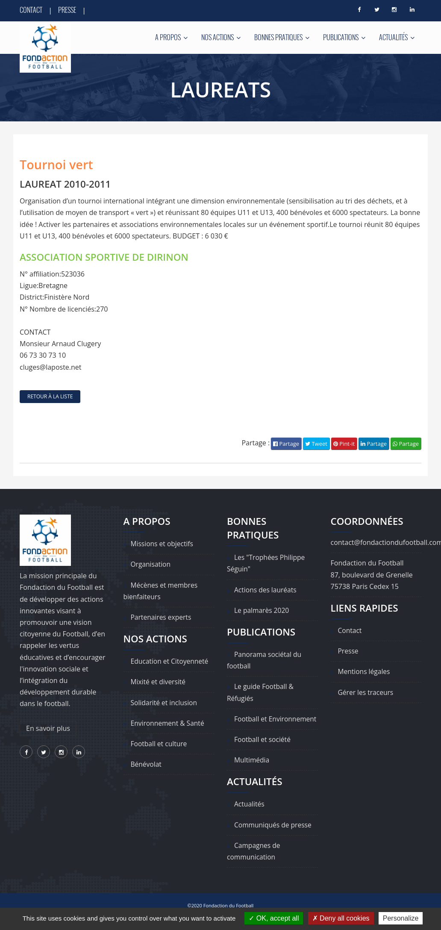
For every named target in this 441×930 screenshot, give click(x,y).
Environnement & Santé (168, 723)
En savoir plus (48, 728)
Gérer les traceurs (366, 692)
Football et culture (160, 743)
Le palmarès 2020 (262, 610)
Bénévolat (146, 764)
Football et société (263, 751)
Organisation (151, 564)
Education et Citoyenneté (171, 661)
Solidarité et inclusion (165, 702)
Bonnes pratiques (281, 37)
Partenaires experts (162, 617)
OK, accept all (274, 918)
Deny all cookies (341, 918)
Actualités (397, 37)
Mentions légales (364, 672)
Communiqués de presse (274, 836)
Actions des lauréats (266, 589)
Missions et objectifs (163, 544)
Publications (344, 37)
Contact (31, 10)
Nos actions (221, 37)
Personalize (401, 918)
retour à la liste (50, 396)
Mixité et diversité (159, 682)
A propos (171, 37)
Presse (67, 10)
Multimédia (252, 772)
